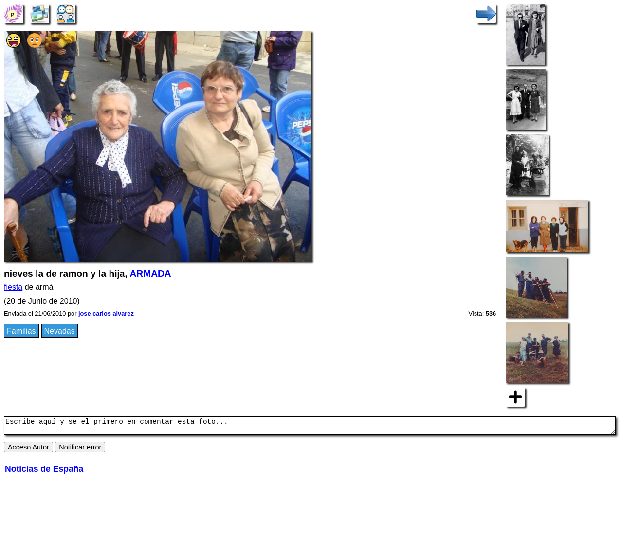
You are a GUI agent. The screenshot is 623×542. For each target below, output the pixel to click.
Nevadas (59, 331)
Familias (21, 331)
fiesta (13, 287)
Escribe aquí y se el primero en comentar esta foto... (310, 427)
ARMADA (150, 273)
